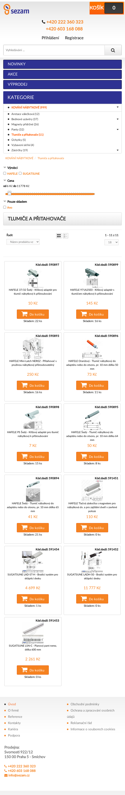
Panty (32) (65, 130)
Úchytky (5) (18, 140)
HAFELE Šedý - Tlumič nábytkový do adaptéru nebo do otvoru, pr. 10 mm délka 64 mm (92, 436)
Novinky (16, 64)
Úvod (12, 704)
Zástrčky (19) (65, 151)
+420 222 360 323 (64, 22)
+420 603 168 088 (64, 29)
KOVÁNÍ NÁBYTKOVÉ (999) (65, 107)
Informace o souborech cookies (93, 729)
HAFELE (12, 174)
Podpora (14, 735)
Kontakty (14, 723)
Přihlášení (50, 38)
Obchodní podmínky (85, 704)
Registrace (74, 38)
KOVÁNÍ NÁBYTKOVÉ (19, 158)
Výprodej (17, 84)
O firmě (13, 710)
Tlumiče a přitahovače (51, 158)
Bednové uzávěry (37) (65, 120)
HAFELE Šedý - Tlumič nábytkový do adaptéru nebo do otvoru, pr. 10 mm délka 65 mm (33, 507)
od (4, 186)
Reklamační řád (81, 723)
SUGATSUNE (31, 174)
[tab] (62, 168)
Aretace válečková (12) (25, 114)
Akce (12, 74)
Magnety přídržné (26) (25, 124)
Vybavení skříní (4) (22, 145)
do (14, 186)
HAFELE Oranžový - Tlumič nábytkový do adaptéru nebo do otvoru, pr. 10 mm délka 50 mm (92, 365)
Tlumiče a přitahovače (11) (27, 135)
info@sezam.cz (19, 775)
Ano (9, 207)
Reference (15, 716)
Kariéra (13, 729)
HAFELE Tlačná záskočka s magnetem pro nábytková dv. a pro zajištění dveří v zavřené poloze (92, 507)
